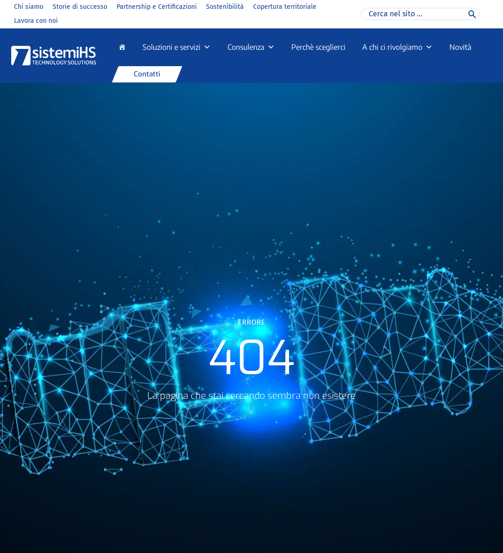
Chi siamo (28, 7)
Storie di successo (80, 7)
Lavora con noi (36, 21)
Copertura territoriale (285, 7)
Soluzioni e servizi (177, 47)
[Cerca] (472, 14)
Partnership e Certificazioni (157, 7)
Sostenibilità (225, 7)
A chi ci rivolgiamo (397, 47)
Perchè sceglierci (318, 47)
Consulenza (251, 47)
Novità (460, 47)
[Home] (122, 47)
